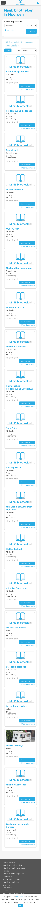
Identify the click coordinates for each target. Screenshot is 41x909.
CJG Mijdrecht (13, 467)
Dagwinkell (12, 150)
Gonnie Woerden (15, 189)
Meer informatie (28, 89)
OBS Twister (12, 228)
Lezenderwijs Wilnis (16, 706)
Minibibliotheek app (11, 882)
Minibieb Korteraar (16, 784)
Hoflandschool (14, 549)
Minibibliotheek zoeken (12, 865)
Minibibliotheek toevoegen (14, 868)
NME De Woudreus (16, 627)
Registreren (7, 888)
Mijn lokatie (10, 30)
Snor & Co (11, 428)
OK (20, 906)
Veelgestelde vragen (11, 879)
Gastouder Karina (15, 307)
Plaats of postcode (13, 21)
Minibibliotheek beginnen (13, 873)
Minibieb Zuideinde (16, 346)
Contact (6, 890)
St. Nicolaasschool (16, 666)
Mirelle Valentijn (14, 745)
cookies (19, 896)
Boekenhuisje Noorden (18, 71)
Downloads (7, 876)
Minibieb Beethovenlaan (19, 268)
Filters (8, 50)
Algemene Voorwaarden (13, 893)
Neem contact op (27, 86)
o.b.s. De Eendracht (16, 588)
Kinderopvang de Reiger (19, 110)
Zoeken (31, 31)
